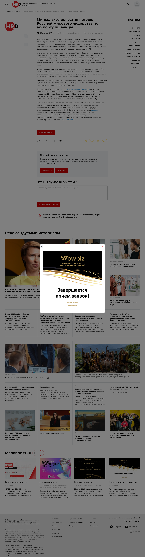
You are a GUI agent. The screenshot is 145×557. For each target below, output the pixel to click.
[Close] (103, 246)
